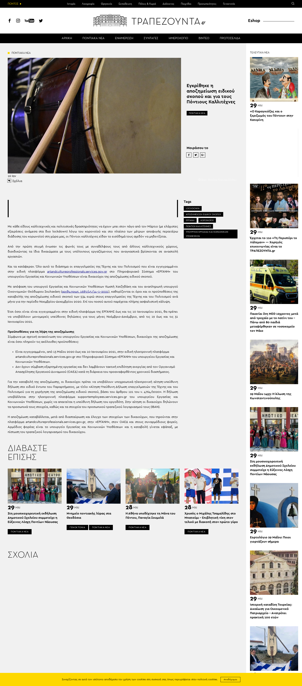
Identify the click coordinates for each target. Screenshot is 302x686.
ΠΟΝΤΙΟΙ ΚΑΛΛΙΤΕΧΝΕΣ (198, 226)
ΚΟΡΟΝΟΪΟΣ (207, 220)
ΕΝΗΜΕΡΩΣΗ (124, 38)
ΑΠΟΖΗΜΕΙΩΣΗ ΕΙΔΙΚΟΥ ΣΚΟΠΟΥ (203, 214)
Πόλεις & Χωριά (147, 4)
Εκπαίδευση (125, 4)
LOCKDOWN (193, 208)
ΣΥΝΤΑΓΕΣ (151, 38)
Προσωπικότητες (207, 4)
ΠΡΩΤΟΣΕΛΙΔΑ (230, 38)
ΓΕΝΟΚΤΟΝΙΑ (77, 527)
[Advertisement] (93, 208)
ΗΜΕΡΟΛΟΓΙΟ (178, 38)
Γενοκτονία (229, 4)
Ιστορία (71, 4)
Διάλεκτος (168, 4)
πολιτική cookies (207, 679)
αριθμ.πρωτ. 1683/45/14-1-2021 (85, 291)
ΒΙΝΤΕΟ (204, 38)
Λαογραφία (88, 4)
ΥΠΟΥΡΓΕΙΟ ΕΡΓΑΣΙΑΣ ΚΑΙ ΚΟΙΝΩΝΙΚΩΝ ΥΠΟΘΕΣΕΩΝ (207, 234)
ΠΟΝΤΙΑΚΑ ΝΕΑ (93, 38)
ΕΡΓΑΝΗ (190, 220)
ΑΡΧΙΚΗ (67, 38)
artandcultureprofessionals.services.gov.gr (77, 271)
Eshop (254, 21)
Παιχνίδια (186, 4)
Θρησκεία (106, 4)
